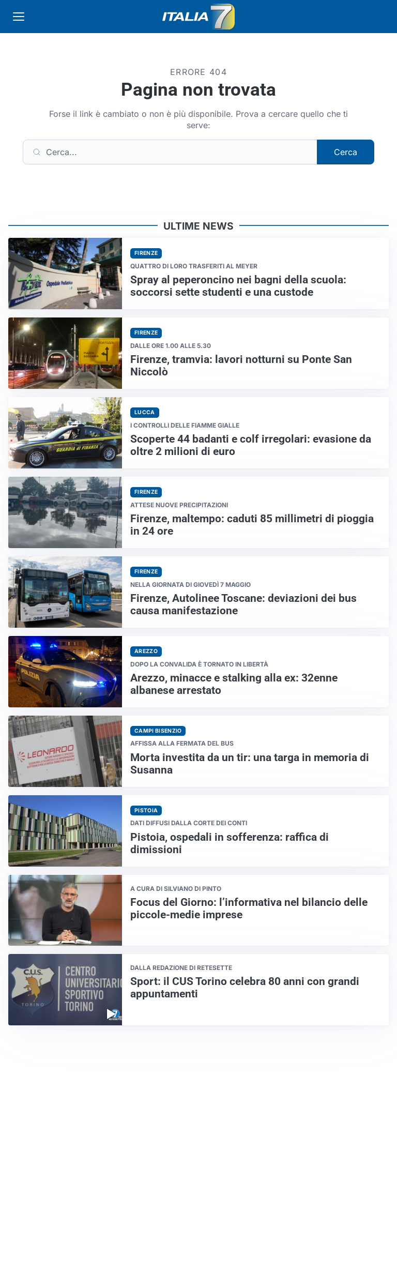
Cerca (345, 152)
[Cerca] (170, 152)
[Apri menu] (18, 16)
